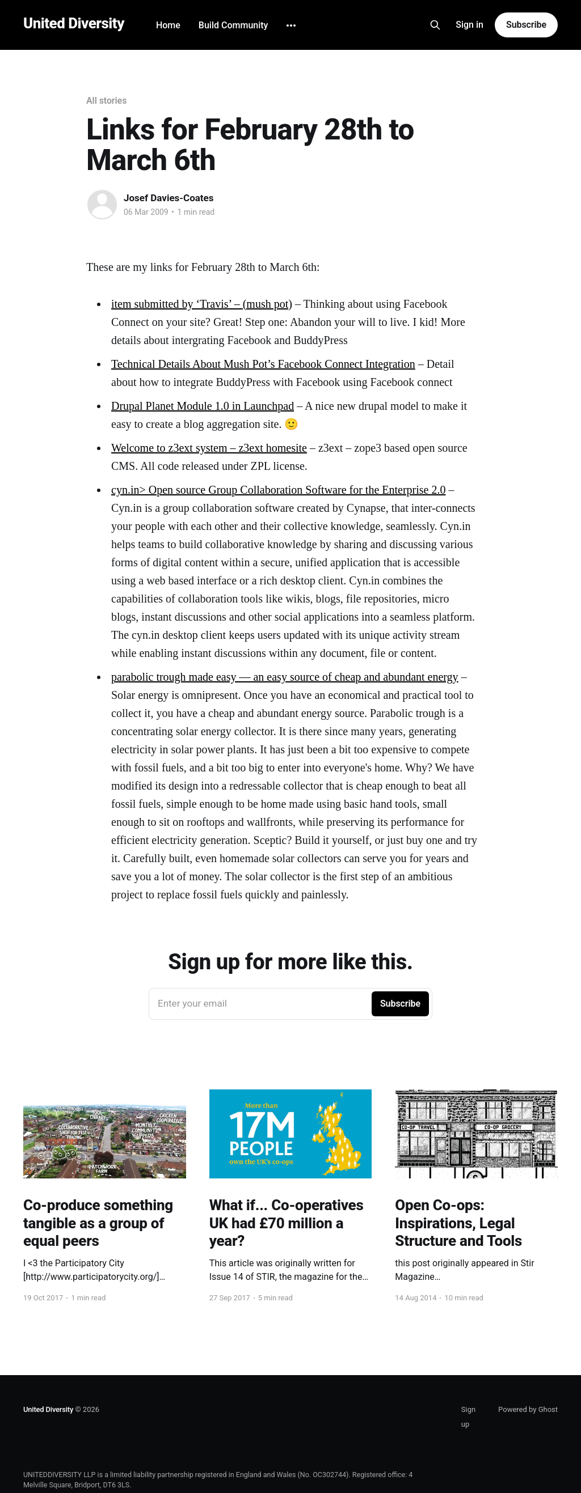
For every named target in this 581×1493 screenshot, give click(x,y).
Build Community (233, 25)
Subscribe (526, 24)
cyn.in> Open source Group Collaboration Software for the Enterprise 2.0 (278, 489)
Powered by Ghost (528, 1409)
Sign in (469, 24)
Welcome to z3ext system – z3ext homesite (209, 448)
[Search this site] (435, 25)
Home (168, 25)
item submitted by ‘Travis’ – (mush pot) (201, 304)
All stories (106, 100)
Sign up (468, 1416)
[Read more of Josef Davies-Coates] (102, 204)
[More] (291, 25)
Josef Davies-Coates (169, 197)
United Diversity (73, 23)
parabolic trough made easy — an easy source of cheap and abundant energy (284, 677)
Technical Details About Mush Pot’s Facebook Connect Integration (263, 364)
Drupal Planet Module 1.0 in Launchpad (202, 406)
